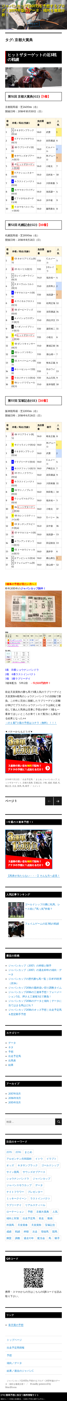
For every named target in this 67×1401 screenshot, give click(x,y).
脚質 (8, 1238)
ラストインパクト (40, 1198)
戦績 (55, 782)
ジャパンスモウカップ (19, 1185)
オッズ (10, 1165)
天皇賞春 (23, 1224)
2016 (18, 1152)
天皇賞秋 (36, 1224)
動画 (50, 1218)
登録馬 (45, 1231)
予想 (10, 1051)
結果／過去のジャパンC (20, 1370)
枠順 (26, 1231)
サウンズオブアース (34, 1171)
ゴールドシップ (50, 1165)
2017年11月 (14, 1093)
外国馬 (10, 1224)
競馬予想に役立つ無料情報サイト (22, 1395)
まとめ (39, 779)
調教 (17, 1238)
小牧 (45, 782)
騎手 (27, 786)
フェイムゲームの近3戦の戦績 (42, 923)
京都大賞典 (27, 782)
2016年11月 (14, 1098)
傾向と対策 (12, 1218)
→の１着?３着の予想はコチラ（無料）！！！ (31, 722)
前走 (41, 1218)
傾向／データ (14, 1363)
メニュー (33, 23)
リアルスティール (35, 1205)
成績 (50, 782)
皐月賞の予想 (15, 1324)
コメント (36, 786)
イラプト (51, 1158)
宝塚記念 (38, 782)
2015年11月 (14, 1102)
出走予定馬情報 (15, 1347)
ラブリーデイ (14, 1205)
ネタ (10, 1047)
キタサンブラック (28, 1165)
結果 (10, 1064)
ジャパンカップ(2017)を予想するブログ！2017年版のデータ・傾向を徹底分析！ (33, 10)
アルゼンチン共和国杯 (19, 1158)
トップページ (14, 1339)
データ (12, 1042)
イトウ (39, 1158)
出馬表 (12, 1060)
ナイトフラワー (15, 1191)
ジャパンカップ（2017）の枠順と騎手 (29, 965)
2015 (9, 1152)
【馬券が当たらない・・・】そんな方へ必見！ (33, 875)
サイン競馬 (12, 1171)
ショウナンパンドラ (17, 1178)
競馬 (19, 786)
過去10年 (29, 1238)
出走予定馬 (27, 779)
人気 (55, 1211)
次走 (14, 786)
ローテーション (15, 1211)
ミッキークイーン (16, 1198)
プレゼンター (35, 1191)
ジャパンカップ (50, 779)
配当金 (41, 1238)
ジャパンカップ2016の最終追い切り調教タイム (35, 987)
